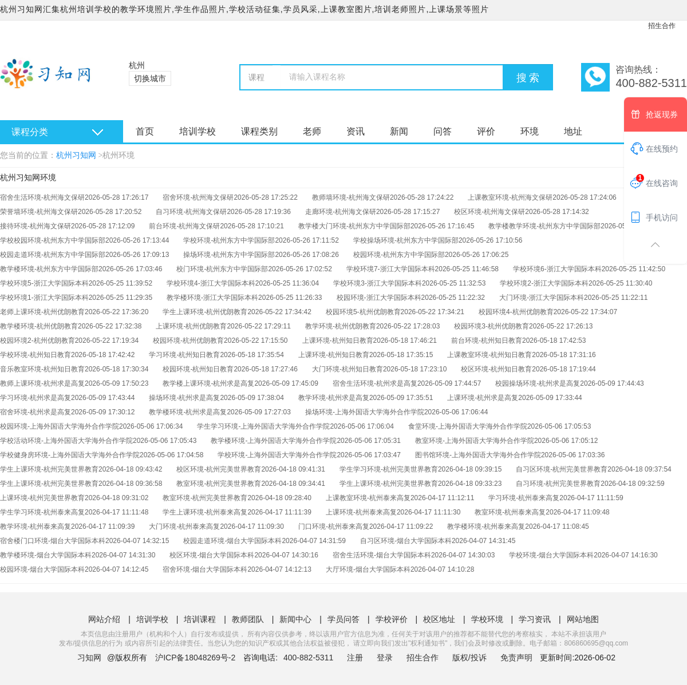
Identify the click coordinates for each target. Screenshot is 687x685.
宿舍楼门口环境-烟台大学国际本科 (52, 541)
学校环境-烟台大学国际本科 (551, 555)
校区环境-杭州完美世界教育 (218, 469)
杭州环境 (118, 155)
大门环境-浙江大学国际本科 (541, 298)
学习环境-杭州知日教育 (184, 355)
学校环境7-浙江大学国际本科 (390, 269)
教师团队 (248, 619)
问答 (442, 131)
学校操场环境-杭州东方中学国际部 (406, 240)
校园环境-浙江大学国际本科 (379, 298)
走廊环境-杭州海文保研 (340, 212)
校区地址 (439, 619)
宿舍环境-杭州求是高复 (35, 412)
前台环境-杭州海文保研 (184, 226)
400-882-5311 (309, 657)
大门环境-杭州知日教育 (347, 369)
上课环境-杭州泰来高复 (361, 512)
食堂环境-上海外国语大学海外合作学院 (467, 426)
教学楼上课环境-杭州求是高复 (208, 383)
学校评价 (392, 619)
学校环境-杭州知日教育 (35, 355)
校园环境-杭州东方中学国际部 (399, 255)
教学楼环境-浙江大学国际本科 (212, 298)
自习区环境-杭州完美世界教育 (561, 469)
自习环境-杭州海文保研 (191, 212)
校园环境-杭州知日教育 (198, 369)
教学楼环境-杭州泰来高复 (486, 526)
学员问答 (343, 619)
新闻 (399, 131)
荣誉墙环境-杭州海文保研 (39, 212)
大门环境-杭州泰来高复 (184, 526)
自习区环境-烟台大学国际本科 (406, 541)
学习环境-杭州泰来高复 (523, 498)
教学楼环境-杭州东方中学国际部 (49, 269)
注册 (355, 657)
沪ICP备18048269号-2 (195, 657)
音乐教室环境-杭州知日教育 (42, 369)
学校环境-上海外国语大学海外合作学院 (277, 455)
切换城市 (150, 78)
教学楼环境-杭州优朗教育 (39, 326)
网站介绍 (104, 619)
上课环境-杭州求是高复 (482, 398)
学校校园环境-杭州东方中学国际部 (52, 240)
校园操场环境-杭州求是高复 (537, 383)
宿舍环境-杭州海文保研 (198, 197)
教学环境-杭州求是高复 (333, 398)
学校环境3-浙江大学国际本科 (377, 283)
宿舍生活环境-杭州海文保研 (42, 197)
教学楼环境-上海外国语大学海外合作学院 (274, 441)
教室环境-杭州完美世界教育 (218, 484)
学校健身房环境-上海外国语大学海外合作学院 (70, 455)
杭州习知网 (76, 155)
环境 (529, 131)
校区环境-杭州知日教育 (496, 369)
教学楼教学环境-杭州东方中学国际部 (544, 226)
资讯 (355, 131)
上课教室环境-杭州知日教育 (489, 355)
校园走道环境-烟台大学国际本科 (232, 541)
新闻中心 (295, 619)
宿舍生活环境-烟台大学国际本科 (382, 555)
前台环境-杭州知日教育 (486, 340)
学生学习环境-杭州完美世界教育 (388, 469)
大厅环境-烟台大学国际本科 (368, 569)
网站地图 (583, 619)
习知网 (89, 657)
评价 (486, 131)
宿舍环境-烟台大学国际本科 (205, 569)
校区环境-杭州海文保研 (489, 212)
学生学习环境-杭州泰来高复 (42, 512)
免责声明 (516, 657)
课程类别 (259, 131)
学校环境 (487, 619)
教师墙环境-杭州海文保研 (351, 197)
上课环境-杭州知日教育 (337, 340)
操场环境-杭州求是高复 (184, 398)
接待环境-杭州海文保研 (35, 226)
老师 (312, 131)
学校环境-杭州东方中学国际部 (229, 240)
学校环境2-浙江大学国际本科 (544, 283)
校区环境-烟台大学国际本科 (211, 555)
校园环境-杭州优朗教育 (188, 340)
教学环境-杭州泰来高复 (35, 526)
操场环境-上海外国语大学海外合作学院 (364, 412)
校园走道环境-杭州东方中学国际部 (52, 255)
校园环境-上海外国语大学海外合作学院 (59, 426)
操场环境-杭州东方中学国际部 (229, 255)
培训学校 (197, 131)
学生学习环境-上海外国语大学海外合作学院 (263, 426)
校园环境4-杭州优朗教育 (516, 312)
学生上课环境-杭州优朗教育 (205, 312)
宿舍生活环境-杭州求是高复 (375, 383)
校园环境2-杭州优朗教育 (37, 340)
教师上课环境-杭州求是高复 (42, 383)
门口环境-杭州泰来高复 (333, 526)
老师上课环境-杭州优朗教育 (42, 312)
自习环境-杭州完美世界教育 (558, 484)
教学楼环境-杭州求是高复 (188, 412)
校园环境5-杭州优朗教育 (363, 312)
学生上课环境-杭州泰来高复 (205, 512)
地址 (573, 131)
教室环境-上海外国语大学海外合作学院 (474, 441)
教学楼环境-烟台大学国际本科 (46, 555)
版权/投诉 (469, 657)
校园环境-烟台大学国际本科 (42, 569)
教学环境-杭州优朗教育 (340, 326)
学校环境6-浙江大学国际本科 (557, 269)
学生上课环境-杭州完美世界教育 (49, 469)
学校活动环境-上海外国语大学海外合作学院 (66, 441)
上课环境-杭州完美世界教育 (42, 498)
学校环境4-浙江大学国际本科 (211, 283)
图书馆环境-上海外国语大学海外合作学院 (478, 455)
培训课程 (200, 619)
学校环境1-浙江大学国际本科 (44, 298)
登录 (385, 657)
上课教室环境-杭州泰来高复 (368, 498)
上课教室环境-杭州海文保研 (510, 197)
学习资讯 (535, 619)
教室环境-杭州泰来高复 (510, 512)
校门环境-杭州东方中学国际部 (222, 269)
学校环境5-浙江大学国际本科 (44, 283)
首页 (145, 131)
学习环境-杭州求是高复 (35, 398)
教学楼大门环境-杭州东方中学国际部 (354, 226)
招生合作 (662, 26)
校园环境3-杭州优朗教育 (491, 326)
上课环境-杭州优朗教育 (191, 326)
